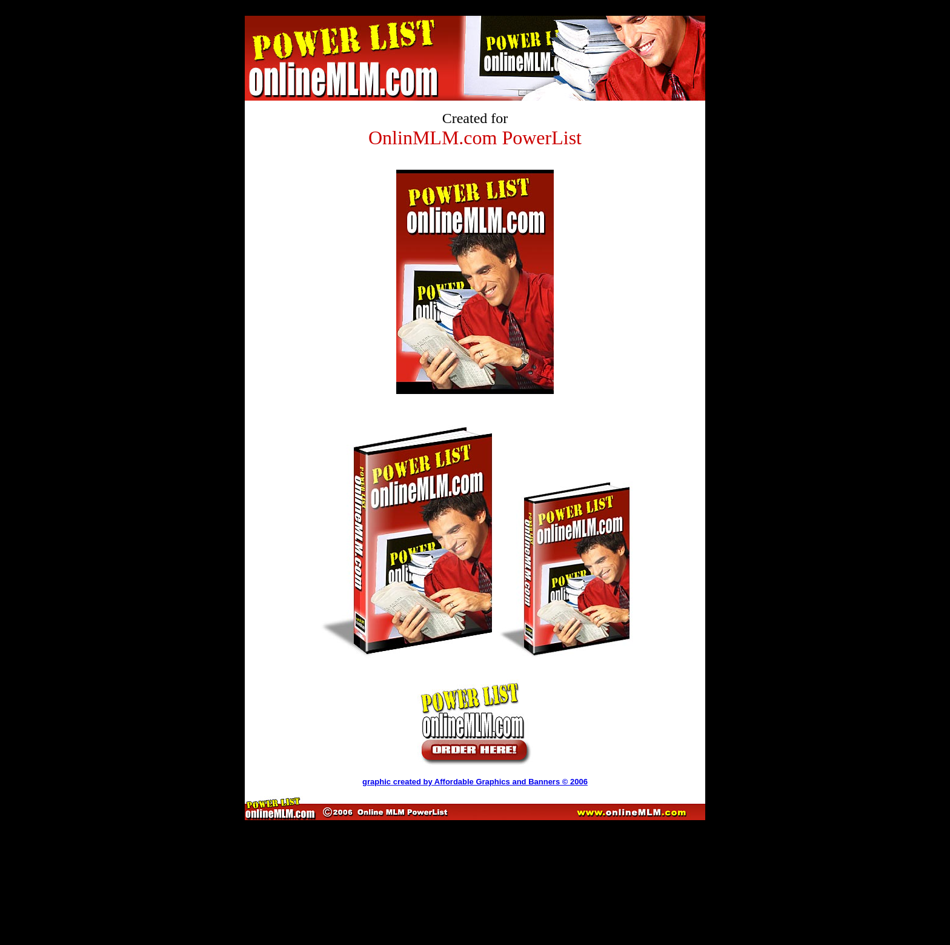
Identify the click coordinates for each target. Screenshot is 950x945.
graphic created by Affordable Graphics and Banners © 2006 (475, 781)
